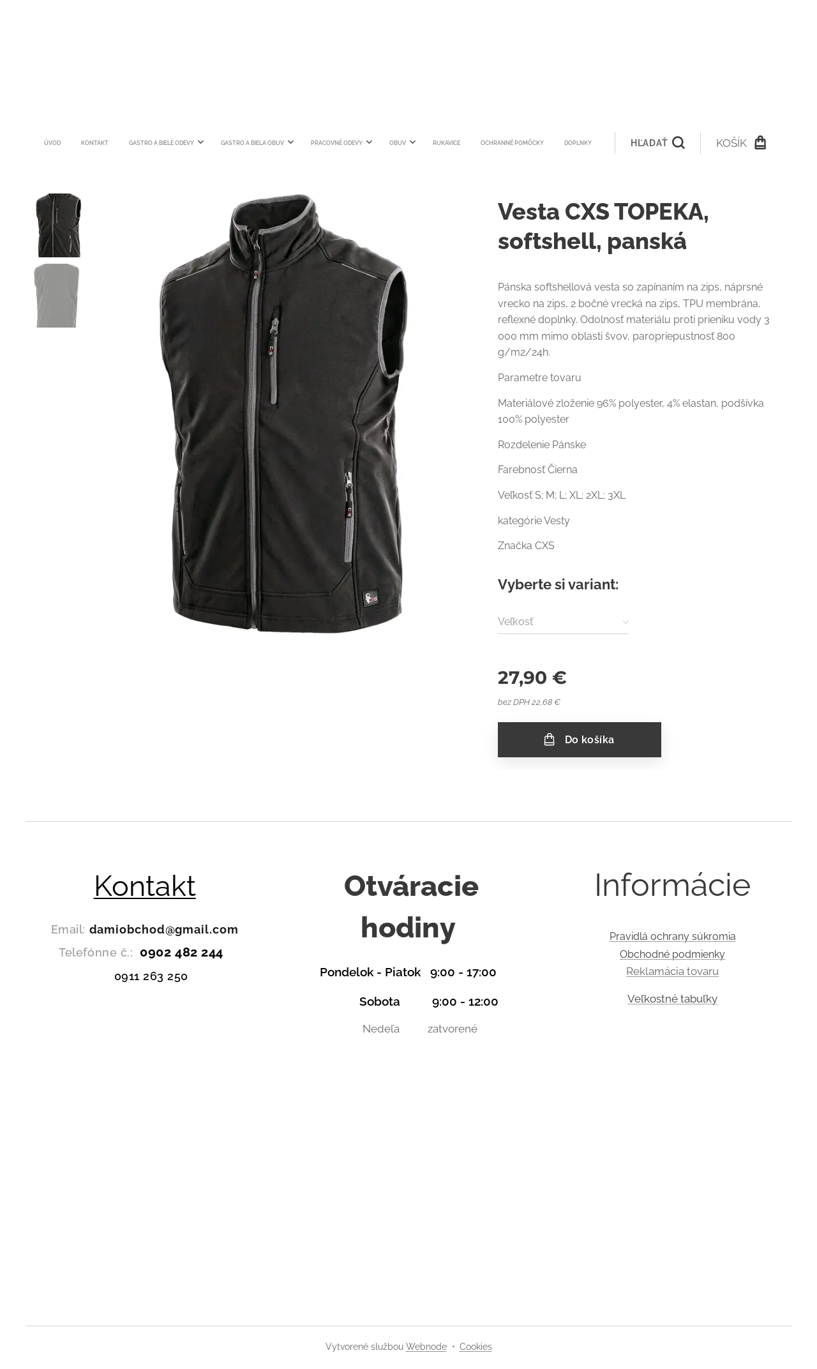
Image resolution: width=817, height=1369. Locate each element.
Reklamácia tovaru (672, 971)
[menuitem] (228, 143)
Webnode (426, 1347)
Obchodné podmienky (672, 954)
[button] (478, 143)
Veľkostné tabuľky (672, 998)
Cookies (476, 1347)
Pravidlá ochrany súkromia (672, 936)
